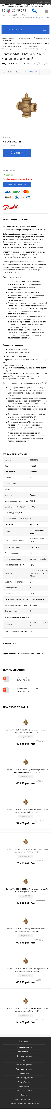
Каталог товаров (25, 29)
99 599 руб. (30, 942)
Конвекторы (24, 1073)
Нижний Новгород (42, 2)
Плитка (24, 1095)
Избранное (18, 18)
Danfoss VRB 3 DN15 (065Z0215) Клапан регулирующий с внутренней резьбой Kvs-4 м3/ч (27, 890)
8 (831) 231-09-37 (19, 15)
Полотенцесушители (24, 1056)
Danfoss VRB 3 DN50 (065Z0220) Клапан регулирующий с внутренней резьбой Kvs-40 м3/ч (27, 930)
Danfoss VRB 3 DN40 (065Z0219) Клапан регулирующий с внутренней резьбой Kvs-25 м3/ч (27, 811)
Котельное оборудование (24, 1065)
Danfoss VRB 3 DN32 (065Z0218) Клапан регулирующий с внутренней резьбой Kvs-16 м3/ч (27, 850)
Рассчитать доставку (17, 185)
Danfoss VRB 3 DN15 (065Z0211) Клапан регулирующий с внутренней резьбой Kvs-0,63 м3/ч (27, 771)
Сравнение (29, 18)
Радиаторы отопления (24, 1069)
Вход (3, 15)
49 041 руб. (25, 143)
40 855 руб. (30, 743)
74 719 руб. (30, 863)
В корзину (17, 153)
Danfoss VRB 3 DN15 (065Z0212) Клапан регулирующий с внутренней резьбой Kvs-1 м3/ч (27, 970)
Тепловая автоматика (24, 1047)
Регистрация (11, 15)
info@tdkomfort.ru (42, 18)
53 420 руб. (30, 1022)
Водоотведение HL (24, 1052)
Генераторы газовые (24, 1091)
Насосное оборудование (24, 1078)
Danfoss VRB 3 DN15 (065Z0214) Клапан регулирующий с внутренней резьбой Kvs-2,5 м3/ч (27, 731)
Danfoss (33, 472)
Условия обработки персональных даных (24, 1103)
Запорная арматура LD (24, 1099)
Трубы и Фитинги (24, 1082)
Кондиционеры (24, 1086)
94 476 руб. (30, 823)
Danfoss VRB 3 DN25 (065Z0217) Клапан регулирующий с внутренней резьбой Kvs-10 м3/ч (27, 1009)
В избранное (9, 170)
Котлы (24, 1060)
